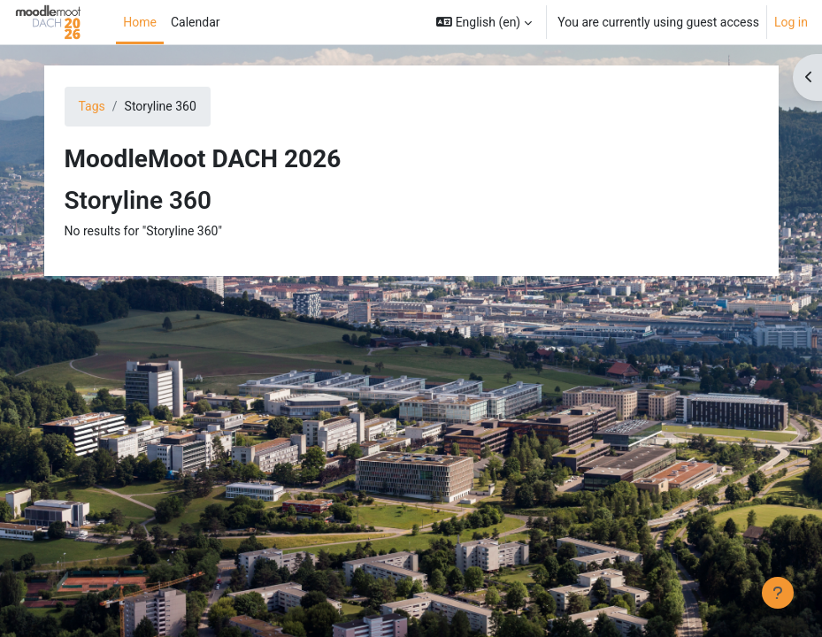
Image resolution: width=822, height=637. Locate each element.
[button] (484, 22)
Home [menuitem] (140, 22)
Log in (791, 22)
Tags (92, 106)
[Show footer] (778, 593)
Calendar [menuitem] (195, 22)
